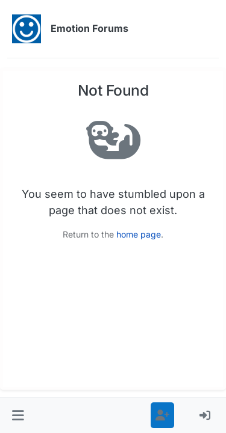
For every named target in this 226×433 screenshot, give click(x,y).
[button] (18, 415)
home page (138, 234)
